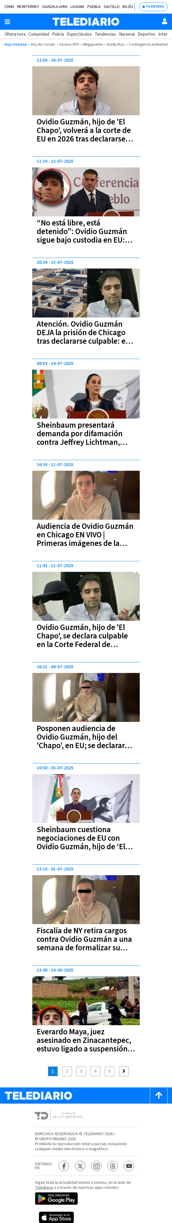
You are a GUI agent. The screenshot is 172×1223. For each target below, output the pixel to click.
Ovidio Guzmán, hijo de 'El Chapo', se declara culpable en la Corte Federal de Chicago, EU (82, 640)
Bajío (128, 7)
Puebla (94, 7)
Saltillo (112, 7)
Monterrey (28, 7)
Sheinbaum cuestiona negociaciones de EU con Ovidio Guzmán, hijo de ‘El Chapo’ (81, 842)
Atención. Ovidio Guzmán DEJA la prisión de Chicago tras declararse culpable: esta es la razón (86, 336)
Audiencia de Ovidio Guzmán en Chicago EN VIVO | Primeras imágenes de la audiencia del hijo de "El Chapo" (85, 543)
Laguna (77, 7)
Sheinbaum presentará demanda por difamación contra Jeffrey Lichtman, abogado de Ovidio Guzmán (83, 438)
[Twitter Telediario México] (80, 1166)
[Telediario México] (86, 22)
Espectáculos (79, 34)
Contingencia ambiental (148, 44)
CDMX (9, 7)
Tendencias (105, 34)
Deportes (146, 34)
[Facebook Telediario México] (64, 1166)
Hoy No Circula (43, 44)
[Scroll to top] (159, 1095)
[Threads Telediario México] (112, 1166)
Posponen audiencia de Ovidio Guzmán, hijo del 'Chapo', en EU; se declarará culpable (83, 741)
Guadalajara (54, 7)
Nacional (127, 34)
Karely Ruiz (116, 44)
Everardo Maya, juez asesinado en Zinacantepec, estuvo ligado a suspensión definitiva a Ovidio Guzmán (84, 1044)
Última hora (14, 34)
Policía (58, 34)
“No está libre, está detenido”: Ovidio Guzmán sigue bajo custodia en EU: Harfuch (82, 235)
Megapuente (93, 44)
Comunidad (38, 34)
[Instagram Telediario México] (96, 1166)
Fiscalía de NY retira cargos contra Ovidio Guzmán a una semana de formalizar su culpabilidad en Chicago (84, 943)
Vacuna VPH (69, 44)
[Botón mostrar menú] (7, 22)
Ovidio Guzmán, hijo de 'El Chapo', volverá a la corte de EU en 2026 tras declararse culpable (84, 134)
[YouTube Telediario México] (129, 1166)
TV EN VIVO (155, 6)
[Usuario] (165, 21)
